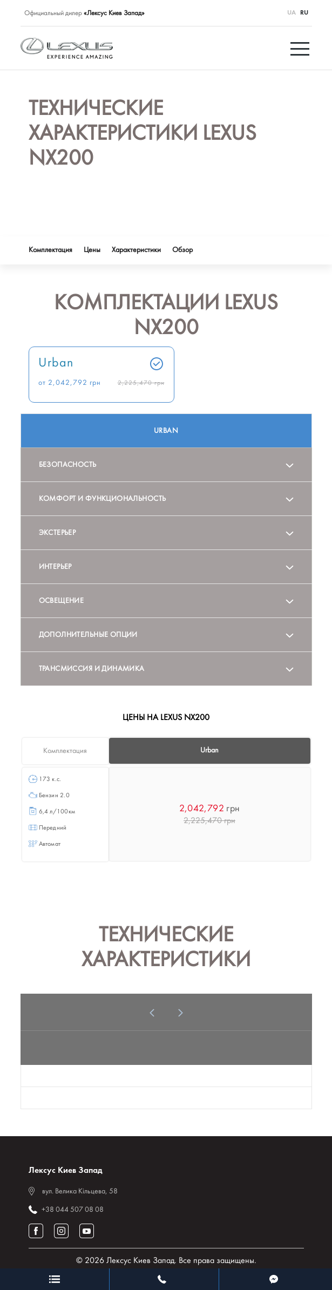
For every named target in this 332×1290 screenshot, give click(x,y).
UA (291, 13)
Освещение (61, 601)
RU (304, 13)
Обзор (182, 250)
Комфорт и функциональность (102, 499)
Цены (92, 250)
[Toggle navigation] (301, 48)
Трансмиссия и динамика (92, 669)
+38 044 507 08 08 (73, 1209)
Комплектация (50, 250)
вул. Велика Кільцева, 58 (80, 1191)
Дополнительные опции (88, 635)
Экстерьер (57, 533)
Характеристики (136, 250)
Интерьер (55, 567)
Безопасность (68, 465)
